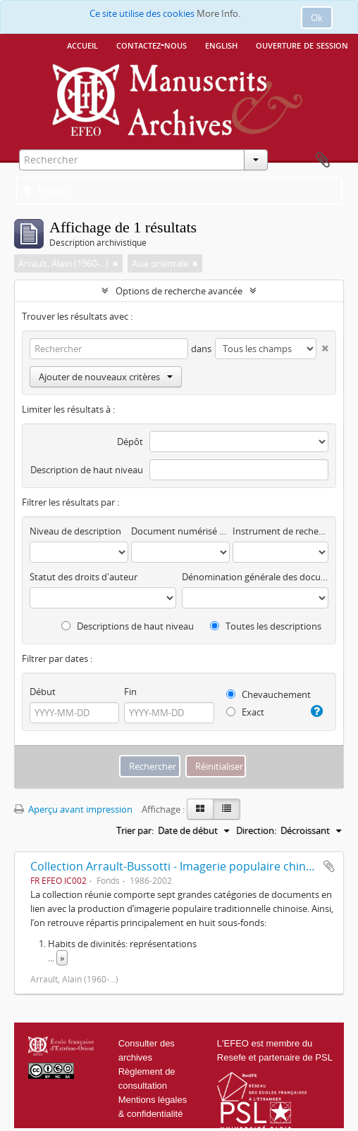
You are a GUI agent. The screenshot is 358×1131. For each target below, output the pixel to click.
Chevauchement (268, 694)
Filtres (46, 191)
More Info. (218, 13)
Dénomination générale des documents (255, 576)
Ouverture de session (302, 44)
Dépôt (130, 441)
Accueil (82, 44)
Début (43, 691)
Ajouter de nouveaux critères (106, 376)
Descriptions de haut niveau (127, 626)
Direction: (256, 830)
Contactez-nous (151, 44)
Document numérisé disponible (180, 531)
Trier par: (135, 830)
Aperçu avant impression (73, 809)
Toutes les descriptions (265, 626)
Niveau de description (75, 531)
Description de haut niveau (86, 469)
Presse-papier (322, 160)
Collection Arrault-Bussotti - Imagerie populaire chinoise (179, 866)
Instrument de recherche (280, 531)
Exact (245, 712)
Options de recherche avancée (179, 291)
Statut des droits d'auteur (83, 576)
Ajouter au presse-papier (329, 866)
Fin (130, 691)
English (221, 44)
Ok (317, 17)
